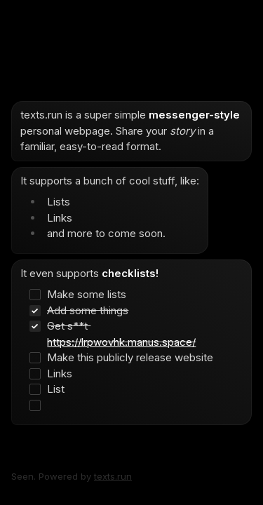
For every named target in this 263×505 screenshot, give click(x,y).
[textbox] (131, 263)
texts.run (113, 476)
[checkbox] (124, 295)
